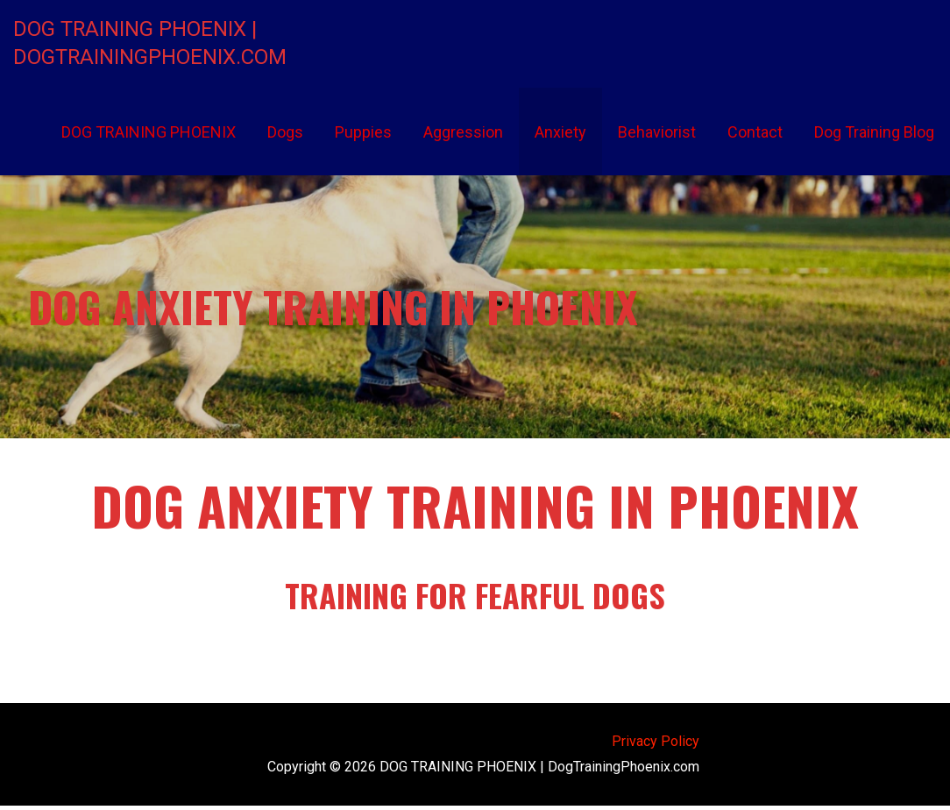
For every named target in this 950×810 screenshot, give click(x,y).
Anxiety (560, 132)
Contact (755, 132)
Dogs (285, 132)
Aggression (463, 132)
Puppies (363, 132)
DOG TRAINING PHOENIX (148, 132)
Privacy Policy (655, 741)
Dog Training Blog (874, 132)
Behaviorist (657, 132)
